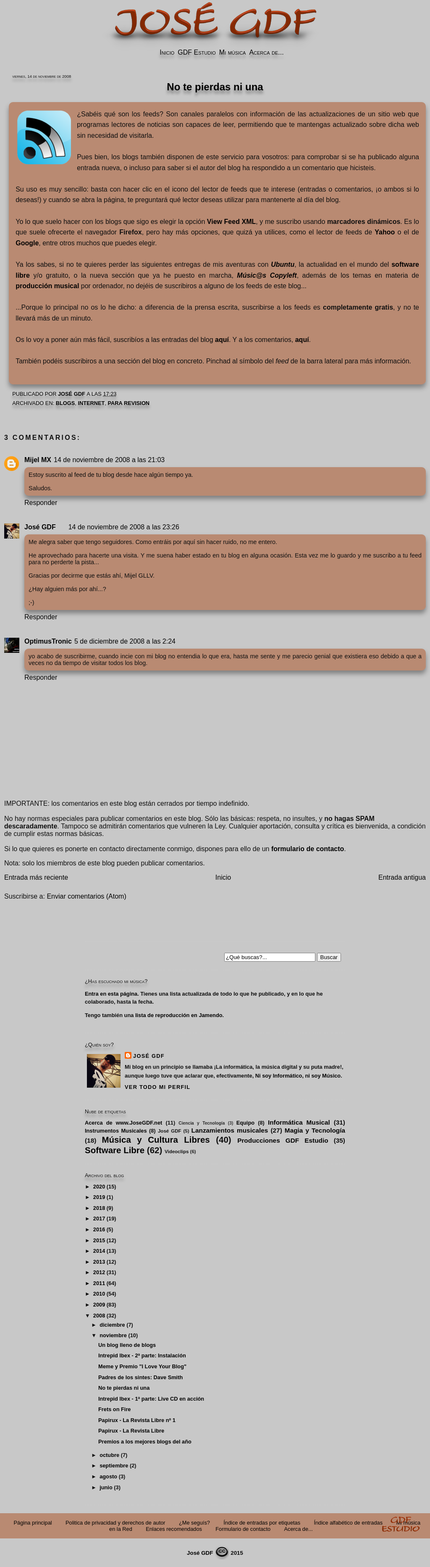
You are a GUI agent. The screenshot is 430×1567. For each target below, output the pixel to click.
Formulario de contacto (242, 1529)
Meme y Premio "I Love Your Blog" (142, 1366)
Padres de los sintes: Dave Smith (140, 1377)
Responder (40, 502)
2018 (99, 1208)
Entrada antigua (402, 877)
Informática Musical (299, 1122)
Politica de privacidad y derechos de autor (115, 1523)
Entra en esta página (111, 994)
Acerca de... (266, 52)
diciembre (112, 1325)
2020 (99, 1186)
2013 (99, 1262)
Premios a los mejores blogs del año (144, 1441)
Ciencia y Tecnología (201, 1123)
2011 (99, 1283)
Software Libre (114, 1150)
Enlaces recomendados (174, 1529)
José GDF (40, 527)
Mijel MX (37, 459)
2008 (99, 1315)
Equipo (245, 1123)
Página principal (33, 1523)
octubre (109, 1455)
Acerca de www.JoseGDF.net (123, 1123)
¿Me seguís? (194, 1523)
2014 (99, 1251)
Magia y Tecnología (315, 1130)
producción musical (47, 285)
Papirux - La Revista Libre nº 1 (137, 1420)
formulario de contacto (307, 848)
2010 (99, 1294)
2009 (99, 1304)
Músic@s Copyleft (266, 275)
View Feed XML (231, 221)
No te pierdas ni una (123, 1388)
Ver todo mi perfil (157, 1087)
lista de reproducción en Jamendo (179, 1015)
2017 (99, 1218)
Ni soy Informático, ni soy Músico (298, 1076)
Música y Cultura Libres (156, 1139)
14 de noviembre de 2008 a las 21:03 (109, 459)
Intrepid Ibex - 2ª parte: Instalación (142, 1355)
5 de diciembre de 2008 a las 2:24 (125, 641)
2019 (99, 1197)
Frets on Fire (114, 1409)
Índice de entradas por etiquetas (261, 1523)
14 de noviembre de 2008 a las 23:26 (123, 527)
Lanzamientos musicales (229, 1130)
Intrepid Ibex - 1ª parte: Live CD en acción (151, 1399)
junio (106, 1487)
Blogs (65, 403)
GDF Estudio (196, 52)
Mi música (232, 52)
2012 (99, 1272)
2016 (99, 1229)
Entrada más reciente (36, 877)
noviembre (113, 1335)
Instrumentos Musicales (116, 1131)
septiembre (114, 1465)
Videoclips (177, 1151)
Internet (91, 403)
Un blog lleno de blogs (127, 1345)
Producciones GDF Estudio (282, 1140)
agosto (108, 1476)
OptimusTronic (48, 641)
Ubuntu (282, 264)
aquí (222, 339)
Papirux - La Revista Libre (131, 1431)
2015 (99, 1240)
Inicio (167, 52)
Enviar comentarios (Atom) (86, 896)
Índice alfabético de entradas (348, 1523)
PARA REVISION (129, 403)
